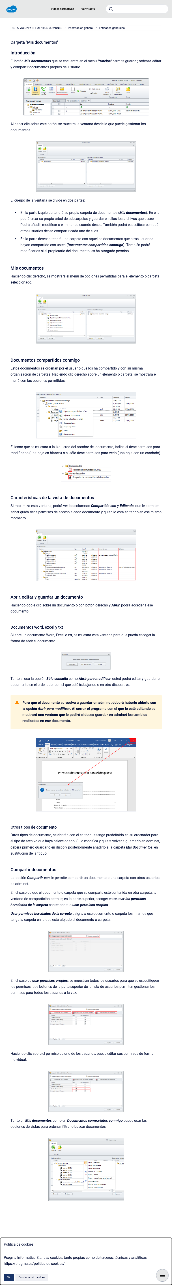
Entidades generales (112, 28)
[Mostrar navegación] (162, 1275)
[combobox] (137, 9)
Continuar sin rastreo (32, 1277)
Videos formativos (62, 9)
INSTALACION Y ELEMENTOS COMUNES (36, 28)
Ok (9, 1277)
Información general (80, 28)
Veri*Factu (88, 9)
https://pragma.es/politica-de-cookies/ (34, 1263)
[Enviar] (110, 9)
